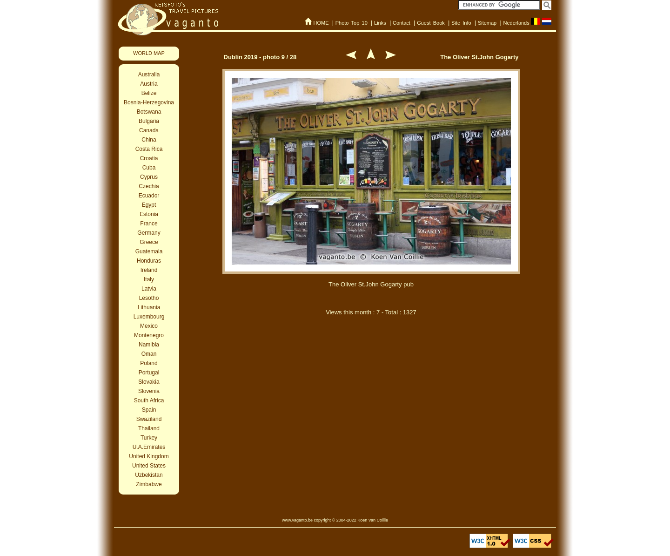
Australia (149, 74)
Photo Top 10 (351, 23)
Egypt (149, 205)
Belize (149, 93)
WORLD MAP (149, 53)
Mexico (149, 326)
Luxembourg (149, 316)
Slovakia (148, 382)
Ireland (149, 270)
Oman (149, 354)
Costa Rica (149, 149)
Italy (149, 279)
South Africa (149, 400)
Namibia (149, 344)
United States (149, 465)
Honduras (149, 261)
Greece (149, 242)
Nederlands (516, 23)
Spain (149, 410)
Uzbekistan (148, 475)
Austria (148, 84)
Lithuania (149, 307)
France (148, 223)
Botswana (149, 111)
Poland (148, 363)
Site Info (461, 23)
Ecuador (149, 195)
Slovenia (149, 391)
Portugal (149, 372)
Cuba (149, 167)
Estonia (149, 214)
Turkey (149, 437)
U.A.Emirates (149, 447)
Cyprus (149, 177)
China (148, 139)
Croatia (149, 158)
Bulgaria (149, 121)
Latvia (148, 288)
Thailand (149, 428)
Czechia (149, 186)
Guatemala (149, 251)
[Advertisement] (371, 372)
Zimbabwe (148, 484)
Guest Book (431, 23)
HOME (320, 23)
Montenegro (149, 335)
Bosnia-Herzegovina (149, 102)
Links (380, 23)
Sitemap (487, 23)
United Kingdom (148, 456)
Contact (401, 23)
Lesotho (149, 298)
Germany (148, 233)
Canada (149, 130)
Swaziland (149, 419)
